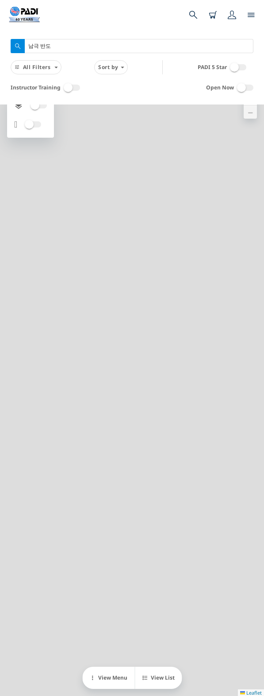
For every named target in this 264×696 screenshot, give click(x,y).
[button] (250, 112)
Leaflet (251, 692)
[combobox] (132, 46)
